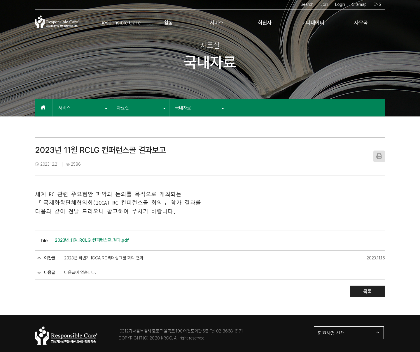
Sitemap (359, 4)
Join (324, 4)
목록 (367, 291)
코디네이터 (312, 23)
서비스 (216, 23)
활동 (168, 23)
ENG (378, 4)
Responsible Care (120, 23)
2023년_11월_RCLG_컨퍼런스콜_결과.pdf (92, 240)
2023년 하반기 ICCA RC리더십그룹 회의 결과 (103, 258)
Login (340, 4)
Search (307, 4)
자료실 (141, 108)
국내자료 (199, 108)
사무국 (361, 23)
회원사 (265, 23)
